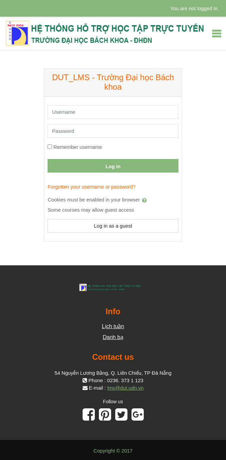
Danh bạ (113, 337)
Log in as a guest (113, 226)
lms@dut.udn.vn (125, 388)
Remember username (77, 147)
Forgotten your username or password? (91, 187)
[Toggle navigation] (216, 34)
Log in (112, 166)
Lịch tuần (113, 326)
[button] (145, 200)
